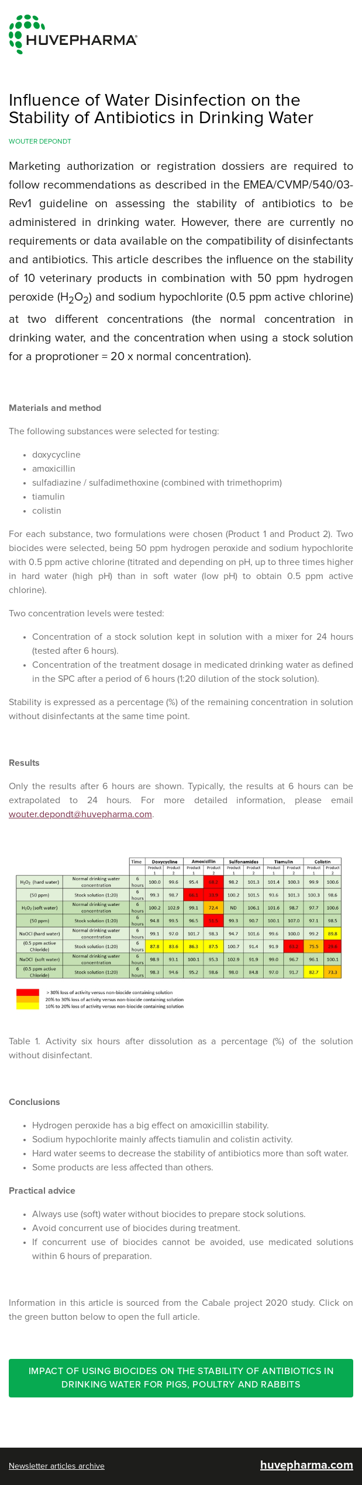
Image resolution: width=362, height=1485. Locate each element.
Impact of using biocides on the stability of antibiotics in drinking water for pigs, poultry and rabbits (181, 1377)
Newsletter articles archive (57, 1466)
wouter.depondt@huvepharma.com (80, 814)
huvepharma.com (306, 1465)
